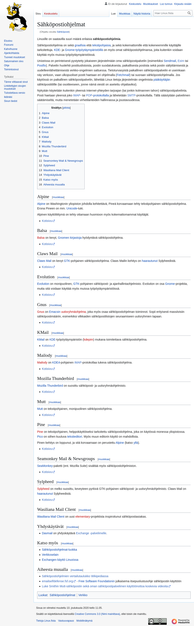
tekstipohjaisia (101, 45)
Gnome (70, 50)
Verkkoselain (50, 554)
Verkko (83, 595)
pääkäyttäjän (161, 79)
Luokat (42, 595)
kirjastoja (75, 237)
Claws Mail (44, 260)
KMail (41, 339)
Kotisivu (47, 220)
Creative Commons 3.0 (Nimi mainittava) (97, 614)
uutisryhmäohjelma (73, 311)
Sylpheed (43, 488)
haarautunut (150, 260)
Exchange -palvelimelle (91, 533)
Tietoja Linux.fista (46, 620)
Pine (40, 431)
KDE (57, 50)
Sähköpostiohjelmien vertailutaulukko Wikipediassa (75, 576)
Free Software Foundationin (97, 581)
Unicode (71, 208)
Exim (181, 61)
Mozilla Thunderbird (50, 385)
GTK (67, 260)
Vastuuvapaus (66, 620)
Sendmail (170, 61)
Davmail (47, 533)
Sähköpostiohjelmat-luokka (59, 549)
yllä (136, 442)
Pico (40, 436)
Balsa (41, 237)
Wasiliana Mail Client (50, 516)
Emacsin (54, 311)
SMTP (131, 95)
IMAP (76, 95)
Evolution (43, 283)
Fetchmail (123, 75)
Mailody (42, 362)
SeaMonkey (45, 466)
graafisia (80, 45)
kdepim (88, 339)
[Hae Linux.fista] (172, 13)
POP (89, 95)
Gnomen (63, 237)
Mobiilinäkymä (84, 620)
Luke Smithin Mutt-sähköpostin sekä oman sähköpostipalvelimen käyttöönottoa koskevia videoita (105, 586)
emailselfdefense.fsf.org (57, 581)
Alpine (41, 203)
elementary (82, 516)
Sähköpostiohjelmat (62, 595)
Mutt (40, 408)
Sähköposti (63, 31)
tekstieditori (74, 436)
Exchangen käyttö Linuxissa (60, 559)
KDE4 (56, 362)
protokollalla (101, 95)
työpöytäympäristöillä (89, 50)
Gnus (40, 311)
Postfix (41, 65)
